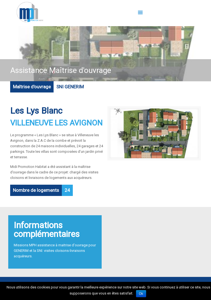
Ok (141, 294)
